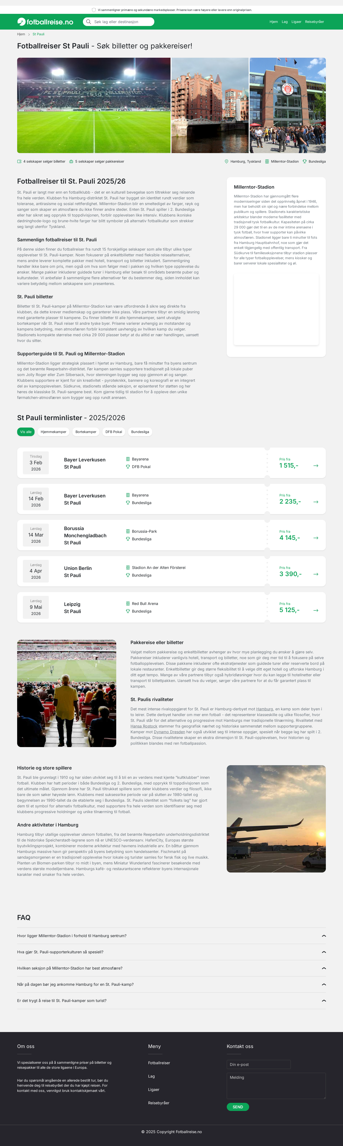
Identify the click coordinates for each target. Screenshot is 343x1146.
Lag (285, 22)
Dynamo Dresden (169, 731)
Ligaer (296, 22)
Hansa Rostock (144, 726)
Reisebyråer (314, 22)
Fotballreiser (159, 1062)
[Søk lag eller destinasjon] (122, 21)
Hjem (274, 22)
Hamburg (264, 709)
